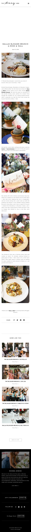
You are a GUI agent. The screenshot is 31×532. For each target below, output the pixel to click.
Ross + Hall (12, 310)
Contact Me (23, 497)
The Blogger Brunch (11, 516)
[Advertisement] (15, 26)
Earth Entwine (10, 148)
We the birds (17, 529)
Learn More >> (15, 485)
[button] (28, 3)
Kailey (3, 148)
